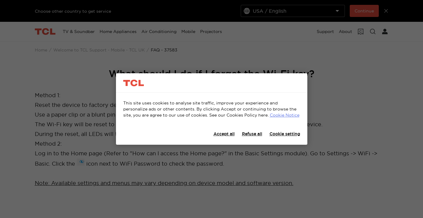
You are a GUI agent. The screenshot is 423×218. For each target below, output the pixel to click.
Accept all (224, 134)
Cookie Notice (284, 115)
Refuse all (252, 134)
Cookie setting (284, 134)
